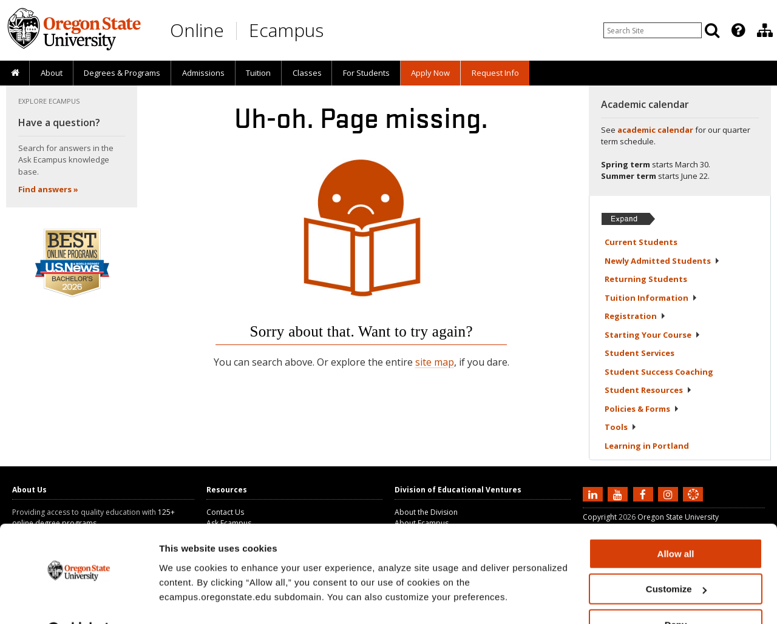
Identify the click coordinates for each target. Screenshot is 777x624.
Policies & (642, 408)
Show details (187, 599)
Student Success (659, 371)
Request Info (495, 72)
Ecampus (286, 30)
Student (639, 352)
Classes (307, 72)
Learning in (647, 445)
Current (641, 242)
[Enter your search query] (652, 30)
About (52, 72)
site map (434, 362)
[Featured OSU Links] (738, 30)
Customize (676, 559)
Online (197, 30)
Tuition (258, 72)
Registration (635, 315)
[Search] (712, 30)
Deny (676, 594)
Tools (621, 426)
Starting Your (653, 334)
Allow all (675, 523)
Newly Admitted (662, 260)
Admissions (203, 72)
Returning (646, 278)
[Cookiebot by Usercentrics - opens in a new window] (78, 600)
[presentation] (737, 30)
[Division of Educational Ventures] (765, 30)
